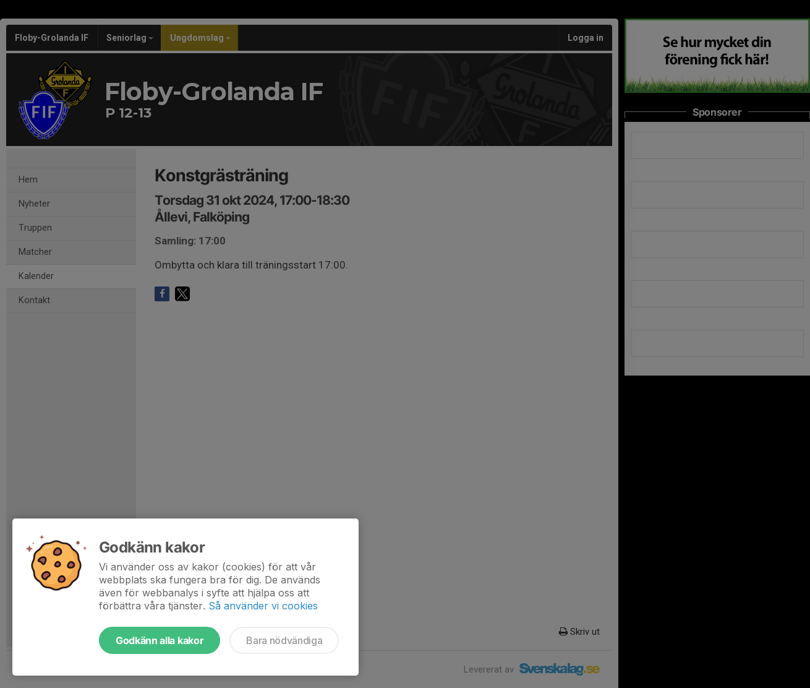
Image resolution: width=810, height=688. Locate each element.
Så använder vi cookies (263, 606)
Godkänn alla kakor (159, 640)
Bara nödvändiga (284, 640)
